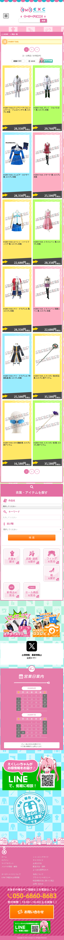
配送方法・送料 (39, 866)
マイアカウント (8, 863)
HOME (4, 34)
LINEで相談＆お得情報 (11, 877)
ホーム (4, 857)
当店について (38, 874)
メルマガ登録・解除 (9, 866)
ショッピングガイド (41, 857)
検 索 (32, 537)
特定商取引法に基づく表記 (43, 880)
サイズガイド (38, 860)
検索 (43, 21)
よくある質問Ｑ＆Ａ (40, 870)
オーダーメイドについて (11, 874)
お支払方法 (37, 863)
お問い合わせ (38, 884)
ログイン (5, 860)
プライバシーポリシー (41, 877)
